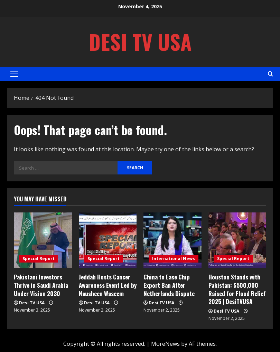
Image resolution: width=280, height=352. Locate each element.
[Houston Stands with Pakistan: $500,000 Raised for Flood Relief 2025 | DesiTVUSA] (237, 240)
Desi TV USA (140, 42)
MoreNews (165, 344)
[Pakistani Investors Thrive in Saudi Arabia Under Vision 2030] (43, 240)
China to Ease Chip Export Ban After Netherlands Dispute (169, 285)
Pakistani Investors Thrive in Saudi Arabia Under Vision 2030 (41, 285)
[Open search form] (270, 73)
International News (173, 258)
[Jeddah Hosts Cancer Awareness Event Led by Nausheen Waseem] (108, 240)
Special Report (38, 258)
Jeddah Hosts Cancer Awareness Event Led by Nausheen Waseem (108, 285)
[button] (14, 74)
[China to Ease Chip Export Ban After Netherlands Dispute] (172, 240)
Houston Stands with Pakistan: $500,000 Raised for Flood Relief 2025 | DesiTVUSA (237, 289)
